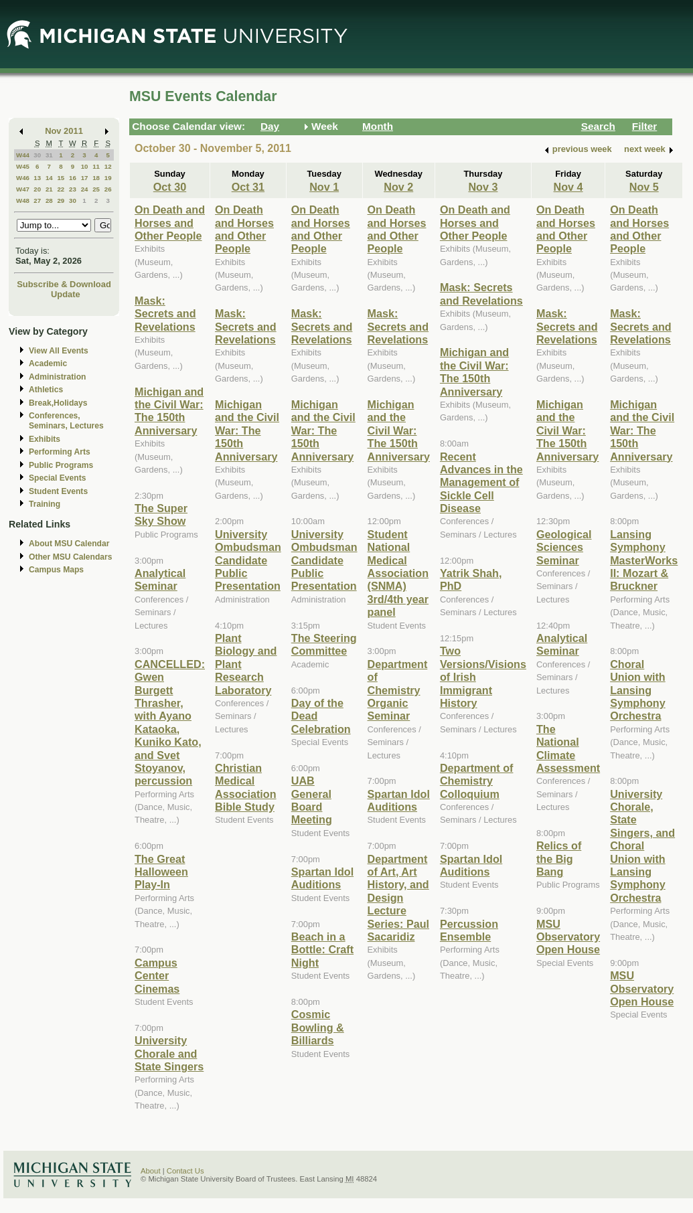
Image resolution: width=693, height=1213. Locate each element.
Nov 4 (568, 187)
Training (44, 504)
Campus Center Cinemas (157, 976)
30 (37, 155)
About (151, 1171)
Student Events (58, 491)
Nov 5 (644, 187)
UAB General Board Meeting (311, 800)
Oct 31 (248, 187)
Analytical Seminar (160, 579)
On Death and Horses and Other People (170, 223)
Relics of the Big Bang (558, 858)
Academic (48, 363)
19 (108, 177)
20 (37, 189)
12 (108, 166)
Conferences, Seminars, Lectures (66, 420)
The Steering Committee (324, 644)
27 (37, 200)
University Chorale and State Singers (169, 1053)
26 (108, 189)
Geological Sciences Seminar (564, 547)
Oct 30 (169, 187)
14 (49, 177)
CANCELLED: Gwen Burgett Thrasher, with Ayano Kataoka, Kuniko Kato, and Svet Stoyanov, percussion (170, 722)
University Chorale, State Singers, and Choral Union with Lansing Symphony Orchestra (642, 846)
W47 (22, 189)
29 (60, 200)
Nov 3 (482, 187)
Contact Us (185, 1171)
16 (72, 177)
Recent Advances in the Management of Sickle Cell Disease (481, 483)
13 (37, 177)
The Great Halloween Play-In (161, 872)
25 (96, 189)
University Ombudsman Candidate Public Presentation (248, 560)
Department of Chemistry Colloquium (477, 781)
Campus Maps (56, 569)
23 (72, 189)
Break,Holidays (58, 403)
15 (60, 177)
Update (65, 294)
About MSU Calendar (69, 543)
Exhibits (44, 439)
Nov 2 (398, 187)
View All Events (58, 350)
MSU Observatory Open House (568, 937)
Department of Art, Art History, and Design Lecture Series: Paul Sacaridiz (399, 898)
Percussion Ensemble (469, 930)
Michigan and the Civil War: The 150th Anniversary (169, 411)
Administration (57, 377)
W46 (22, 177)
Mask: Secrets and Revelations (165, 314)
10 (84, 166)
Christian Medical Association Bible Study (246, 787)
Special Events (57, 478)
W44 (22, 155)
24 (84, 189)
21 (49, 189)
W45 (22, 166)
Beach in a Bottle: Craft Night (322, 950)
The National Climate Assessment (568, 748)
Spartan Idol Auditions (322, 878)
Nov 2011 (64, 131)
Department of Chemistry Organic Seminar (398, 690)
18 (96, 177)
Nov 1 (324, 187)
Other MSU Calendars (70, 557)
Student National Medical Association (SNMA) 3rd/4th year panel (398, 573)
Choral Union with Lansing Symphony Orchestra (638, 690)
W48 (22, 200)
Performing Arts (59, 452)
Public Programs (61, 465)
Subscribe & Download (64, 284)
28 (49, 200)
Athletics (46, 389)
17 (84, 177)
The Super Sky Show (161, 514)
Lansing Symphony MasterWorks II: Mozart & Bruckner (644, 560)
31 (49, 155)
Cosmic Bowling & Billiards (317, 1027)
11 (96, 166)
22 (60, 189)
